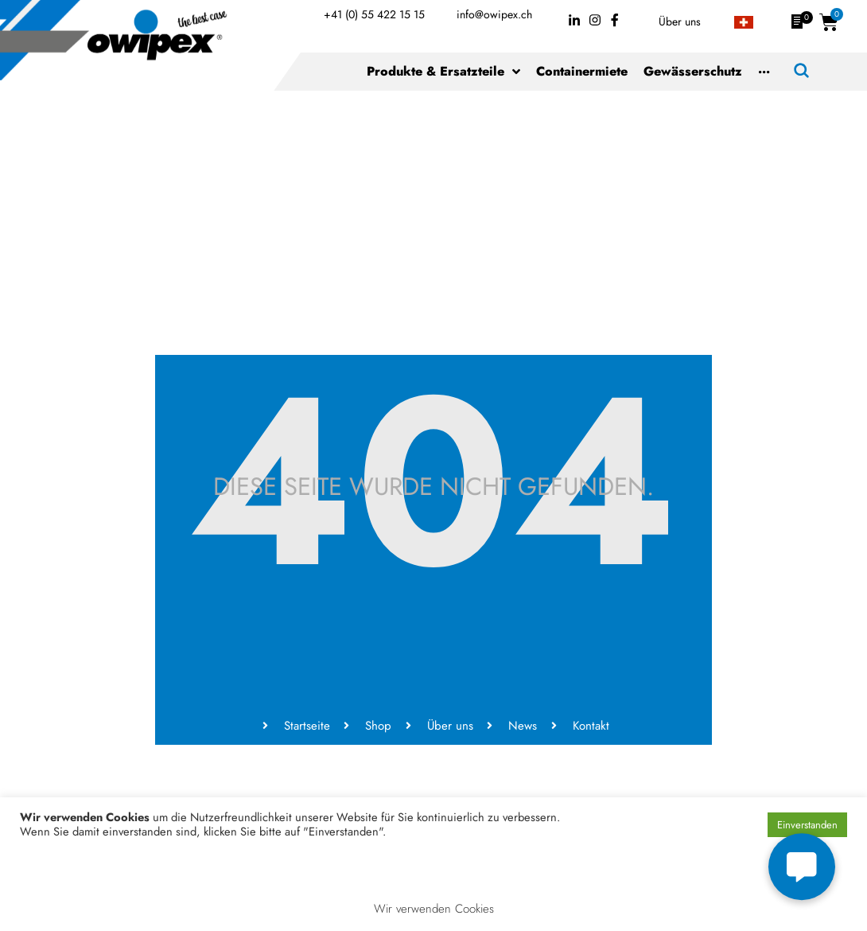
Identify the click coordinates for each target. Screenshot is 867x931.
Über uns (680, 21)
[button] (801, 866)
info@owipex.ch (494, 14)
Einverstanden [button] (807, 824)
